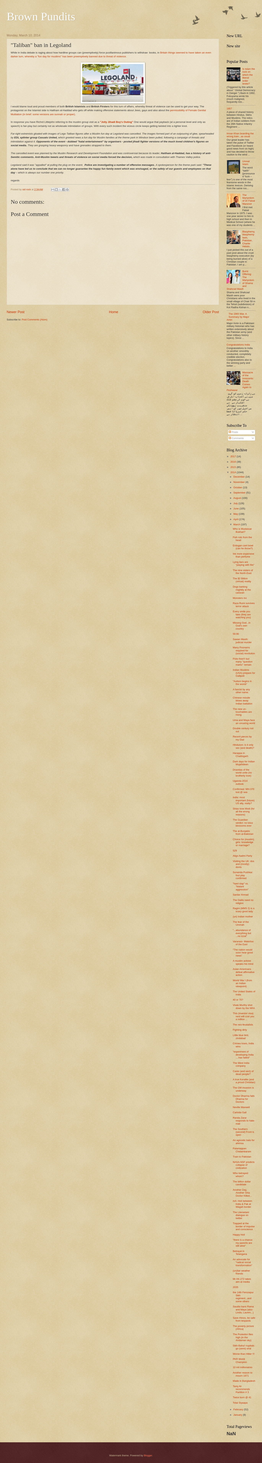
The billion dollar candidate (242, 1183)
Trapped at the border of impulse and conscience (244, 1226)
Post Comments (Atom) (34, 319)
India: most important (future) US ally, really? (244, 800)
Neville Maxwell (241, 1107)
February (238, 1409)
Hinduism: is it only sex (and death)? (243, 746)
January (238, 1414)
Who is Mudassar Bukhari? (242, 530)
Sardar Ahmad (240, 894)
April (236, 519)
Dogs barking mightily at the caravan (242, 589)
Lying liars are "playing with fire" (243, 563)
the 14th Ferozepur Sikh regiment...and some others (243, 1297)
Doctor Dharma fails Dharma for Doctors (244, 1098)
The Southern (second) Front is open (243, 1132)
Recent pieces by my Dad (242, 738)
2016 (233, 461)
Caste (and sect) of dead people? (243, 1072)
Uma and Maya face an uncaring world (244, 721)
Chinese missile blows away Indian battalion (242, 700)
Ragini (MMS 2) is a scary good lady (243, 910)
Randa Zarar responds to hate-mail (244, 1120)
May (236, 513)
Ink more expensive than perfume (243, 555)
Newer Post (15, 312)
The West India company (241, 1064)
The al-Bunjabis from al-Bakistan (243, 832)
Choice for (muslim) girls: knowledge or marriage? (243, 842)
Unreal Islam (246, 163)
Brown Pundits (41, 16)
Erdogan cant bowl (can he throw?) (243, 547)
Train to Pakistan (242, 1156)
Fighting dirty (240, 1029)
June (236, 508)
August (237, 498)
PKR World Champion (240, 1360)
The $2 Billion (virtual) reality (242, 580)
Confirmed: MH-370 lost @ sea (243, 790)
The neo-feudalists (243, 1024)
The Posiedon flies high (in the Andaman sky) (243, 1337)
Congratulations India (238, 344)
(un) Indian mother (243, 916)
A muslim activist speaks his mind (243, 962)
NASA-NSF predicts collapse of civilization (244, 1165)
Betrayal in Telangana (240, 1252)
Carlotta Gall (240, 1112)
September (239, 492)
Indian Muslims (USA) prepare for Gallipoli (244, 672)
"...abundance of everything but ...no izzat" (242, 933)
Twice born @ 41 (242, 1397)
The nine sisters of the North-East (243, 572)
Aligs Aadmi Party (242, 855)
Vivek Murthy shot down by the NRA (244, 1006)
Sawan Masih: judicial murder (242, 641)
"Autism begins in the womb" (242, 683)
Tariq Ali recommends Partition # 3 (241, 1389)
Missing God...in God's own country (241, 625)
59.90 (236, 633)
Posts (233, 432)
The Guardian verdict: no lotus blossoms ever (243, 822)
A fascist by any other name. (241, 691)
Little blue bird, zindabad (241, 1036)
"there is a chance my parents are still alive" (242, 1242)
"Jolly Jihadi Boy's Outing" (117, 122)
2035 (235, 1287)
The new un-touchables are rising (242, 712)
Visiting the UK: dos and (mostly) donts (243, 864)
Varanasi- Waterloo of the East (243, 943)
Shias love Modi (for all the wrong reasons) (244, 811)
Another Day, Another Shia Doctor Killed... (242, 1192)
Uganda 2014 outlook (240, 782)
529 (235, 850)
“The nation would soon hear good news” (243, 952)
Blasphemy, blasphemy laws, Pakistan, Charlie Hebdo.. (248, 239)
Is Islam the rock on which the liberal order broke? (248, 76)
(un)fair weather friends (241, 1272)
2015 (233, 467)
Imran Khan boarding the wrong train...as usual (240, 135)
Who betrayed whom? (240, 1174)
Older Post (211, 312)
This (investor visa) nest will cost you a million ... (243, 1016)
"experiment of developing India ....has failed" (243, 1054)
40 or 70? (238, 999)
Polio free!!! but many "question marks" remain (242, 661)
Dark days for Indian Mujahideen (244, 763)
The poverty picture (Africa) (243, 1327)
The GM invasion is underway (243, 1089)
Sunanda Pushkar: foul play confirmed (243, 875)
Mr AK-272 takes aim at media (242, 1280)
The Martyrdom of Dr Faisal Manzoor (248, 199)
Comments (236, 438)
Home (113, 312)
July (235, 503)
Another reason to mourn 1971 (242, 1374)
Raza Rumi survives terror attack (244, 605)
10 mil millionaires (242, 1367)
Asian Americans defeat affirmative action (244, 972)
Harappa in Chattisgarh (240, 754)
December (239, 476)
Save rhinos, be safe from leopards (244, 1319)
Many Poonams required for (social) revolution (244, 650)
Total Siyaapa (240, 1402)
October (238, 487)
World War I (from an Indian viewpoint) (242, 983)
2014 (233, 472)
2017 (233, 456)
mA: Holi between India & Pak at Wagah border (242, 1203)
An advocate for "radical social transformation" (242, 1262)
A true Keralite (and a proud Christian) (244, 1081)
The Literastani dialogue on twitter (241, 1215)
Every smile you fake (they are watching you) (242, 614)
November (239, 482)
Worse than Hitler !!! (244, 1353)
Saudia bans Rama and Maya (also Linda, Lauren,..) (243, 1309)
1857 (229, 108)
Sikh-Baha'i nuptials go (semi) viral (243, 1347)
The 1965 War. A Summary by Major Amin (238, 316)
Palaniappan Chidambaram (242, 1150)
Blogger (148, 1455)
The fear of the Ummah (241, 923)
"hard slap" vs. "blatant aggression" (241, 886)
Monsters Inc (240, 598)
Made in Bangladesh (244, 1380)
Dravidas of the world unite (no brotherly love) (242, 772)
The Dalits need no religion (243, 901)
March (237, 524)
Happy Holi (239, 1234)
